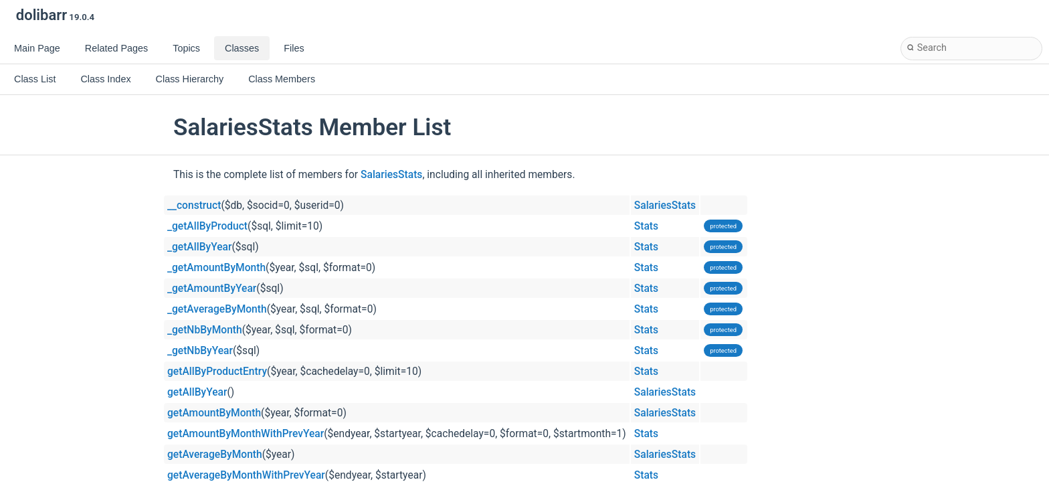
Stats (646, 226)
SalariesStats (391, 175)
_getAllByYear (199, 247)
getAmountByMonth (214, 413)
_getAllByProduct (207, 226)
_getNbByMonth (204, 330)
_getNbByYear (200, 351)
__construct (194, 205)
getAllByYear (197, 392)
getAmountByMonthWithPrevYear (245, 434)
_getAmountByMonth (216, 268)
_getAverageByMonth (217, 309)
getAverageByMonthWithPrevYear (246, 475)
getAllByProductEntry (217, 372)
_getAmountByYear (211, 289)
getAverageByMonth (214, 455)
